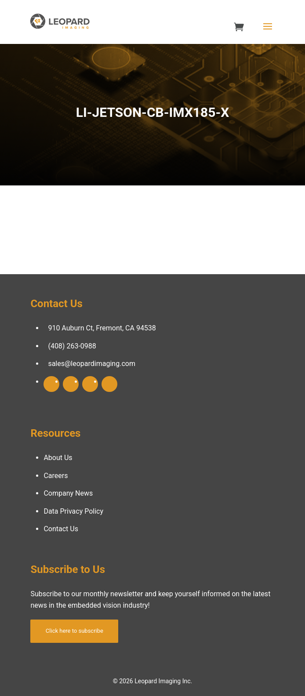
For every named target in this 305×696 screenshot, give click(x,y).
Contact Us (61, 529)
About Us (58, 457)
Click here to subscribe (74, 630)
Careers (56, 475)
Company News (68, 493)
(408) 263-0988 (72, 346)
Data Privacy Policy (73, 511)
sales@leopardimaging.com (91, 363)
